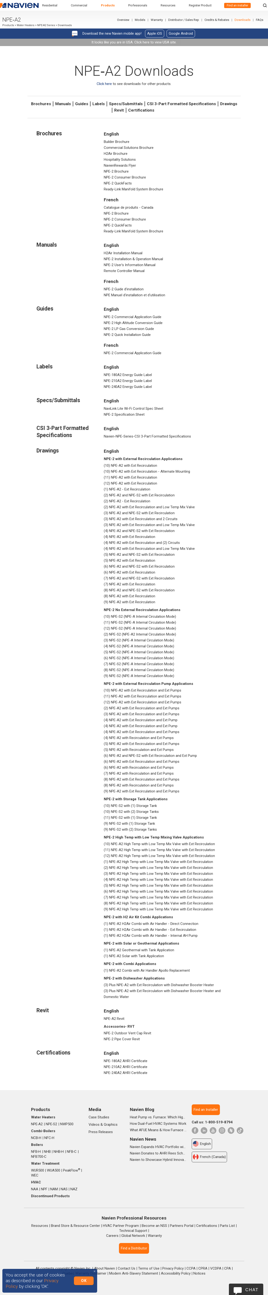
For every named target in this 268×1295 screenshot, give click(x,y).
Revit (119, 110)
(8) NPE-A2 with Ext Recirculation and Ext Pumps (141, 779)
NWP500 (66, 1124)
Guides (81, 103)
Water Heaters (25, 25)
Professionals (137, 5)
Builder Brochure (116, 142)
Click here (104, 84)
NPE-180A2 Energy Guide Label (128, 375)
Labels (98, 103)
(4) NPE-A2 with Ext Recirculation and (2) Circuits (142, 543)
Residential (49, 5)
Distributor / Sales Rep (183, 20)
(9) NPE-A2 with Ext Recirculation (129, 602)
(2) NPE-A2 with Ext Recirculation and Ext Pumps (141, 708)
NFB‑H (36, 1151)
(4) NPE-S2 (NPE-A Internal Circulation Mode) (139, 646)
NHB (47, 1151)
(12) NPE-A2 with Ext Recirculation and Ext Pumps (142, 702)
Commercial (79, 5)
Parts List (227, 1226)
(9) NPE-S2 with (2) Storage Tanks (130, 829)
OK (83, 1280)
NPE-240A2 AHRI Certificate (125, 1073)
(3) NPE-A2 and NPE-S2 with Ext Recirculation (139, 513)
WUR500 (37, 1170)
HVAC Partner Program (121, 1226)
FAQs (259, 20)
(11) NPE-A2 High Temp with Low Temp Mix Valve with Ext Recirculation (159, 850)
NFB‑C (72, 1151)
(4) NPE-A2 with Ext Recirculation (129, 537)
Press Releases (101, 1132)
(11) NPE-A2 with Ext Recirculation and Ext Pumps (142, 696)
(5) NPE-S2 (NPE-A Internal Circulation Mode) (139, 652)
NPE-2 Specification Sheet (124, 414)
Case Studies (99, 1117)
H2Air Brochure (115, 153)
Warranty (157, 20)
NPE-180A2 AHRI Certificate (125, 1061)
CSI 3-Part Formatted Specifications (181, 103)
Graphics (111, 1124)
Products (108, 5)
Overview (123, 20)
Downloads (242, 20)
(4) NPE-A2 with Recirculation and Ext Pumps (139, 738)
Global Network (133, 1236)
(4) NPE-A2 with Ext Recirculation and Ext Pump (140, 720)
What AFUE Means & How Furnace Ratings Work (158, 1130)
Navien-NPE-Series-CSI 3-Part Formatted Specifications (147, 436)
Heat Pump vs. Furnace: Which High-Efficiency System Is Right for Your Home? (158, 1117)
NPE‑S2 (51, 1124)
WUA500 (53, 1170)
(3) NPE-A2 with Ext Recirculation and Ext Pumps (141, 714)
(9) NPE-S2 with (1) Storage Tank (129, 823)
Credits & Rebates (216, 20)
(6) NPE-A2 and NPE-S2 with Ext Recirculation (139, 566)
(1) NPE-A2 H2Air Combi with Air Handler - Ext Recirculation (150, 930)
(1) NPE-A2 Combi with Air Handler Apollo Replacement (147, 970)
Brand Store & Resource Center (75, 1226)
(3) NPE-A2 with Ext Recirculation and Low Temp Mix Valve (149, 525)
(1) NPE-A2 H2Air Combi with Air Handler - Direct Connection (151, 924)
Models (140, 20)
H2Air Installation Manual (123, 253)
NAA (34, 1189)
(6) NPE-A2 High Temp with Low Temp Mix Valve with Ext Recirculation (158, 891)
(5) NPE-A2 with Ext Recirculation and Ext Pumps (141, 744)
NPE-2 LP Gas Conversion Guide (129, 329)
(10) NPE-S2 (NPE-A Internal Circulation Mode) (140, 616)
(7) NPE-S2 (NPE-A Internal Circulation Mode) (139, 664)
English (202, 1144)
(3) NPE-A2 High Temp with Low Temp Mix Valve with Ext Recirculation (158, 873)
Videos (94, 1124)
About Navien (104, 1268)
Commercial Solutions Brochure (129, 148)
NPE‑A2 (37, 1124)
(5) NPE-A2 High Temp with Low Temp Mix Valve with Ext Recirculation (158, 885)
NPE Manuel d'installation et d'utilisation (134, 295)
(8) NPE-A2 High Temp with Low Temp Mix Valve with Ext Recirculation (158, 903)
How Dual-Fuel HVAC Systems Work (158, 1123)
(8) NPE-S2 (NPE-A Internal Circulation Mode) (139, 670)
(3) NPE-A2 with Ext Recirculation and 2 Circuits (140, 519)
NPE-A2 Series (46, 25)
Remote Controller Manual (124, 271)
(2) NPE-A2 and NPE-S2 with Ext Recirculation (139, 495)
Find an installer (237, 5)
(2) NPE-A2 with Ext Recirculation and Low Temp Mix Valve (149, 507)
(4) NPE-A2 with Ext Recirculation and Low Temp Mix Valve (149, 548)
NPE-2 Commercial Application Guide (132, 317)
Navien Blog (142, 1109)
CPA (227, 1268)
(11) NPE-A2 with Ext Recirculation (130, 477)
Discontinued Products (50, 1196)
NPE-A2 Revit (114, 1019)
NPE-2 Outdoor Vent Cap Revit (127, 1033)
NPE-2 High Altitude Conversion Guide (133, 323)
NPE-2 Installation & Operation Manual (133, 259)
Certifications (141, 110)
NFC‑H (49, 1138)
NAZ (73, 1189)
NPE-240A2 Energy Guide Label (128, 387)
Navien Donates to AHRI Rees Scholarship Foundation (158, 1153)
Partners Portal (181, 1226)
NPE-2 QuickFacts (118, 183)
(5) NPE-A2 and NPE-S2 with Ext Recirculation (139, 554)
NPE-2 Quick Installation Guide (127, 335)
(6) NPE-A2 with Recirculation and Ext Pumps (139, 767)
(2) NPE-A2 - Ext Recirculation (127, 501)
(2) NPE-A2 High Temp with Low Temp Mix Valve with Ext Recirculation (158, 868)
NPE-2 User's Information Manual (129, 265)
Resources (168, 5)
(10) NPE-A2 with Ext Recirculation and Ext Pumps (142, 690)
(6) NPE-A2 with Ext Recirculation (129, 572)
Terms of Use (148, 1268)
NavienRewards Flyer (120, 165)
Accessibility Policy (176, 1273)
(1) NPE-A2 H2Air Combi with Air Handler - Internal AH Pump (151, 935)
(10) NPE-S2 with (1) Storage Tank (130, 806)
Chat (252, 1289)
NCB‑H (36, 1138)
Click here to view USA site (155, 42)
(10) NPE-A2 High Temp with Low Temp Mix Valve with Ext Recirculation (159, 844)
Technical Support (133, 1231)
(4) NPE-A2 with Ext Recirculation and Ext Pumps (141, 732)
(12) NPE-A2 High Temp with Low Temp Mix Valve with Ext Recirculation (159, 856)
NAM (54, 1189)
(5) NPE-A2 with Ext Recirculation (129, 560)
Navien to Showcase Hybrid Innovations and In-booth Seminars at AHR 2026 (158, 1160)
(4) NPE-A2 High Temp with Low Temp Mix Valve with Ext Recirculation (158, 879)
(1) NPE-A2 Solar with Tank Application (134, 956)
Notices (199, 1273)
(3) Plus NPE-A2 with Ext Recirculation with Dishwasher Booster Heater (159, 985)
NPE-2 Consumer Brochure (125, 177)
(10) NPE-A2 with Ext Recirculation (130, 465)
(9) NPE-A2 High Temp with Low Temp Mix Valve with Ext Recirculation (158, 909)
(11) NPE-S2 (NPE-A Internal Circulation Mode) (140, 622)
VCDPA (215, 1268)
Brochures (41, 103)
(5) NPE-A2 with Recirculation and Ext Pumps (139, 750)
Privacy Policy (173, 1268)
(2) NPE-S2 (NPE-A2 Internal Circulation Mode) (140, 634)
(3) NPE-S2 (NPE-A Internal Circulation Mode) (139, 640)
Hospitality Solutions (120, 159)
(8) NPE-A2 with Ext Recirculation (129, 596)
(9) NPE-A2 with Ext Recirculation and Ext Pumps (141, 791)
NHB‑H (59, 1151)
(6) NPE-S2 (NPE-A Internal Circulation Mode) (139, 658)
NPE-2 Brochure (116, 171)
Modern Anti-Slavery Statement (133, 1273)
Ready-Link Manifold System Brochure (133, 189)
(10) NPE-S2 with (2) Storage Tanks (131, 812)
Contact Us (126, 1268)
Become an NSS (154, 1226)
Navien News (143, 1139)
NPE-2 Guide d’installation (124, 289)
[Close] (94, 1271)
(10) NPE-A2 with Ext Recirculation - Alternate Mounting (147, 471)
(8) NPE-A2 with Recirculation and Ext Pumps (139, 785)
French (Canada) (209, 1157)
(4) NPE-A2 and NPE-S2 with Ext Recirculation (139, 531)
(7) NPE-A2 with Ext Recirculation (129, 584)
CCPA (190, 1268)
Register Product (200, 5)
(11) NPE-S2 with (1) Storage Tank (130, 817)
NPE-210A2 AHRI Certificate (125, 1067)
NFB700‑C (39, 1156)
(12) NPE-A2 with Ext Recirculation (130, 483)
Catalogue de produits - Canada (128, 207)
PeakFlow (71, 1170)
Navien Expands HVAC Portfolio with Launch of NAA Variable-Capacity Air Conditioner (158, 1147)
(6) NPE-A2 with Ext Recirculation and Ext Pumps (141, 761)
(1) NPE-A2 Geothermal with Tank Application (139, 950)
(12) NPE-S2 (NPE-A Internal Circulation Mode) (140, 628)
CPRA (202, 1268)
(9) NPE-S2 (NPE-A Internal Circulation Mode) (139, 676)
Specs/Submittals (126, 103)
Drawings (228, 103)
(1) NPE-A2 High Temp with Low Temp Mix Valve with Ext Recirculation (158, 862)
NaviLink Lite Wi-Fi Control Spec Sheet (133, 408)
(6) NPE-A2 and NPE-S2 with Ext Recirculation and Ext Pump (150, 755)
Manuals (63, 103)
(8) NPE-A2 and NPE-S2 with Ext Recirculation (139, 590)
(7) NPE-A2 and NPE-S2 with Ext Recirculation (139, 578)
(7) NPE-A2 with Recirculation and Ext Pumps (139, 773)
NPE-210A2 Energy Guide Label (128, 381)
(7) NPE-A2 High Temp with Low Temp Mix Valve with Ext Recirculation (158, 897)
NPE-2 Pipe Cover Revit (122, 1039)
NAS (64, 1189)
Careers (112, 1236)
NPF (44, 1189)
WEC (34, 1175)
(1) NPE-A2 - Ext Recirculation (127, 489)
